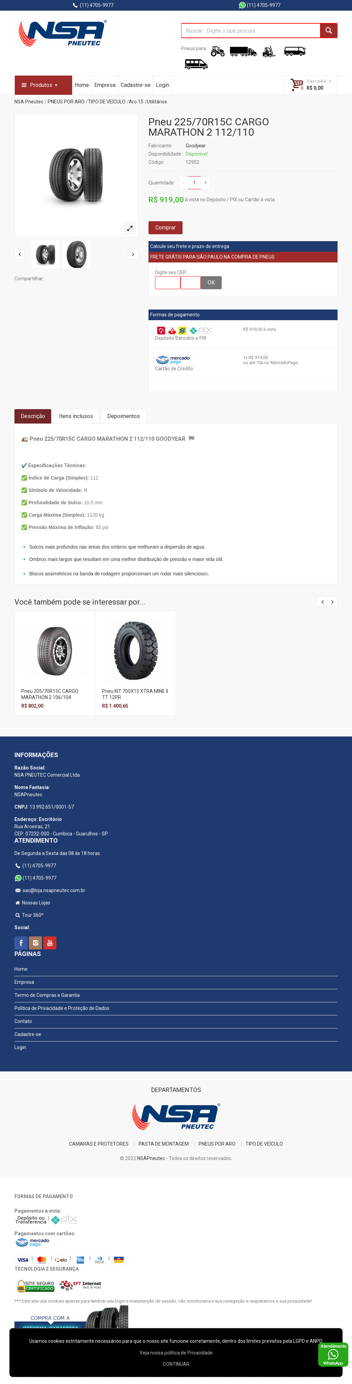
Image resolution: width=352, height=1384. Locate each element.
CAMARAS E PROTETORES (99, 1144)
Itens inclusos (76, 416)
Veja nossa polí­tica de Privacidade (176, 1352)
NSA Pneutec (28, 101)
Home (82, 85)
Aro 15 (136, 101)
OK (211, 282)
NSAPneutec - (153, 1158)
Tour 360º (29, 915)
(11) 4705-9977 (92, 5)
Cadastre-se (136, 85)
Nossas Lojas (32, 902)
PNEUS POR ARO (66, 101)
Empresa (105, 85)
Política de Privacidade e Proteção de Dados (61, 1008)
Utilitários (157, 101)
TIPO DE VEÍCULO (106, 101)
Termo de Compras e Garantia (47, 995)
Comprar (165, 227)
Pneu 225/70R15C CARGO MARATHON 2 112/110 (208, 127)
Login (162, 85)
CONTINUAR (176, 1364)
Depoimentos (123, 416)
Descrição (33, 416)
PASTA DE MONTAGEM (164, 1144)
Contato (23, 1021)
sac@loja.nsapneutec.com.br (49, 890)
